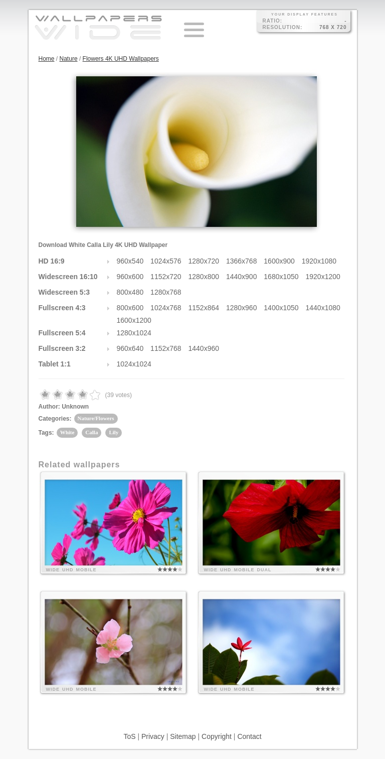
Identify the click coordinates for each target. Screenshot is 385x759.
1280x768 (165, 292)
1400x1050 (281, 308)
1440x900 (241, 277)
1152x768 (165, 348)
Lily (113, 432)
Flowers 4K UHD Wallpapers (121, 58)
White (67, 432)
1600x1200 (134, 320)
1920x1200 (323, 277)
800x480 (130, 292)
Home (47, 58)
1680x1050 (281, 277)
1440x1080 (323, 308)
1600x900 (279, 261)
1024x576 (165, 261)
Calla (91, 432)
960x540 (130, 261)
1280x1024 (134, 333)
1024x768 (165, 308)
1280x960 (241, 308)
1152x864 (204, 308)
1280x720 (204, 261)
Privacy (152, 736)
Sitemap (183, 736)
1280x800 (204, 277)
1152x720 (165, 277)
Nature (69, 58)
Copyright (217, 736)
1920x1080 (319, 261)
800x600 (130, 308)
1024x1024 (134, 364)
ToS (129, 736)
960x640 (130, 348)
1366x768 (241, 261)
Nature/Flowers (96, 418)
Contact (249, 736)
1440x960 (204, 348)
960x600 (130, 277)
